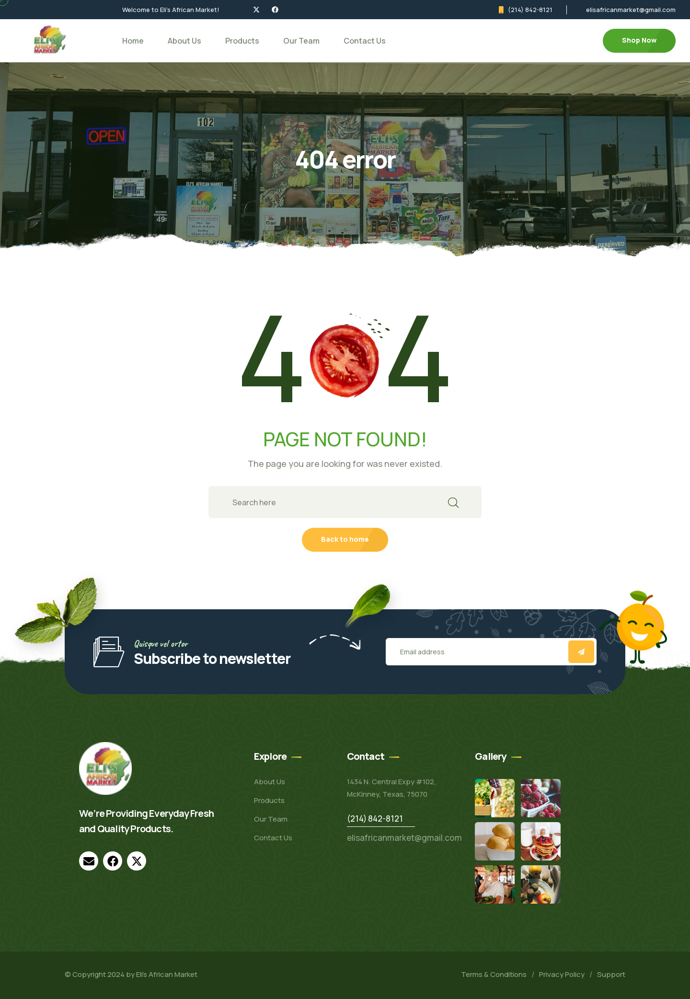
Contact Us (365, 40)
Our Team (301, 40)
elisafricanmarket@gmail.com (631, 9)
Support (611, 974)
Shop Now (639, 40)
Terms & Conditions (494, 974)
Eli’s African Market (166, 974)
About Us (184, 40)
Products (242, 40)
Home (133, 40)
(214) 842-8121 (530, 9)
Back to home (345, 539)
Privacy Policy (562, 974)
